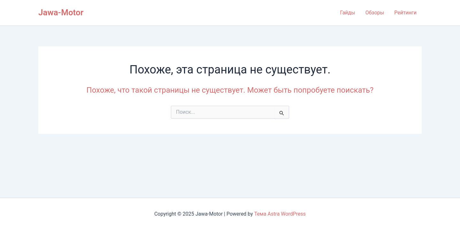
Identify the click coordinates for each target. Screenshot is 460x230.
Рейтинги (405, 13)
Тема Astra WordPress (280, 214)
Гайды (347, 13)
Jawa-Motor (60, 12)
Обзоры (374, 13)
